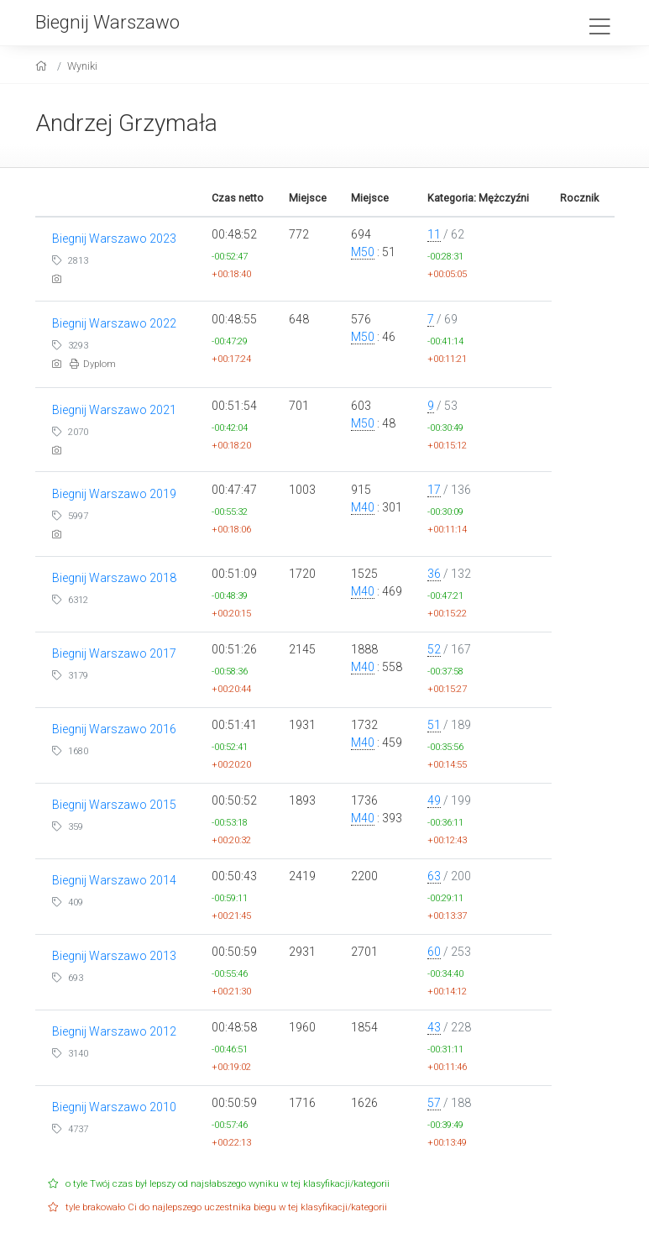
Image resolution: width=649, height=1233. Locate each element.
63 (434, 876)
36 (434, 573)
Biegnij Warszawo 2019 (114, 494)
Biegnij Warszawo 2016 (114, 729)
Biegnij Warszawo (107, 22)
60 (434, 951)
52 (434, 649)
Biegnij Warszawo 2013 (114, 956)
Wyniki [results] (82, 66)
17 (434, 489)
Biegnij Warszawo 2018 (114, 578)
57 (434, 1103)
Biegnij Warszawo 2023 (114, 238)
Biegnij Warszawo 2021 (114, 410)
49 (434, 800)
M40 (362, 507)
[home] (43, 66)
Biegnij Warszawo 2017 (114, 653)
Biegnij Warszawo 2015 (114, 804)
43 (434, 1027)
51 (434, 725)
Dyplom (93, 364)
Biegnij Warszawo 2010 (114, 1107)
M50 (362, 252)
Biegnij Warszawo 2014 (114, 880)
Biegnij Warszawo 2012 (114, 1031)
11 (434, 234)
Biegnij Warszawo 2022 (114, 323)
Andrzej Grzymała (126, 123)
